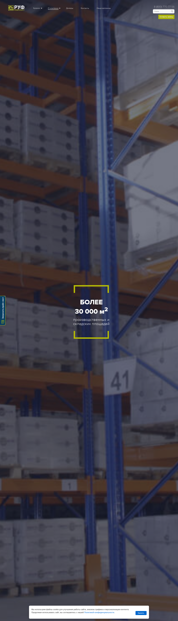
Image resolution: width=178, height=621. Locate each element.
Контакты (85, 8)
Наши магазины (104, 8)
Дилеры (69, 8)
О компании (53, 8)
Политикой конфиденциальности (99, 612)
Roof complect (16, 8)
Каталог (36, 8)
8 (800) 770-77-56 (164, 6)
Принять (141, 613)
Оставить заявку (166, 17)
